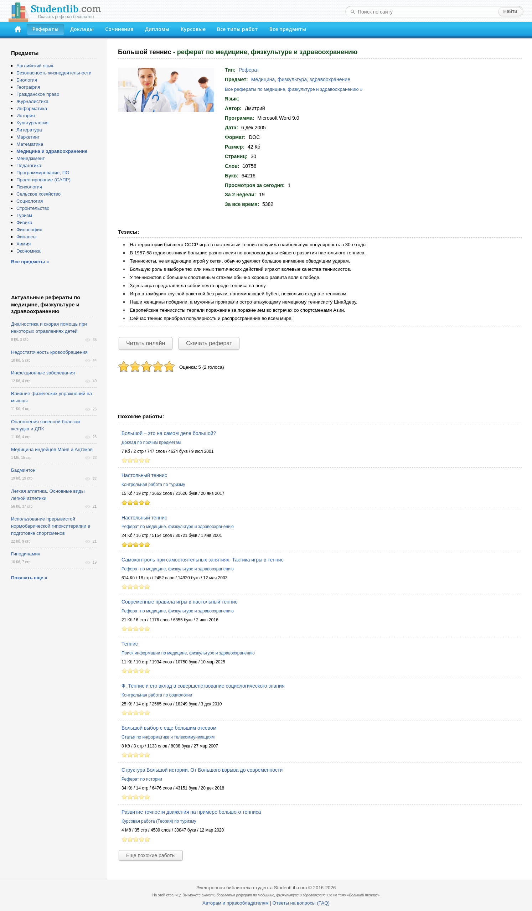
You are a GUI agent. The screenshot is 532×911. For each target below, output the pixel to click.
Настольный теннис (144, 475)
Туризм (24, 215)
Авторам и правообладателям (235, 903)
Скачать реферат (209, 343)
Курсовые (193, 29)
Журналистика (32, 101)
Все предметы (287, 29)
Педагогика (28, 165)
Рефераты (45, 29)
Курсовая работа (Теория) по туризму (159, 821)
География (28, 87)
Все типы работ (237, 29)
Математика (29, 144)
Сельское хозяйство (38, 194)
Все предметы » (30, 261)
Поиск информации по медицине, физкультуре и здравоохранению (188, 653)
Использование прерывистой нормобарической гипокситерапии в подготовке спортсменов (50, 526)
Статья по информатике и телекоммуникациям (168, 737)
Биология (26, 80)
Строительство (33, 208)
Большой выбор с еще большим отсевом (169, 728)
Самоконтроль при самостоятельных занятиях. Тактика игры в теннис (203, 560)
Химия (23, 244)
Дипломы (157, 29)
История (25, 115)
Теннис (130, 644)
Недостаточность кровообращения (49, 352)
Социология (29, 201)
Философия (29, 229)
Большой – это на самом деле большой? (169, 433)
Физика (24, 222)
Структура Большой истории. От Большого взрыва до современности (202, 770)
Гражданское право (37, 94)
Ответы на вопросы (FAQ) (301, 903)
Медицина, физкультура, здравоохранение (300, 79)
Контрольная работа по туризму (153, 484)
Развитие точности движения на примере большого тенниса (191, 812)
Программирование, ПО (42, 172)
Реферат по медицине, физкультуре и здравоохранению (178, 526)
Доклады (82, 29)
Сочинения (119, 29)
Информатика (31, 108)
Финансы (26, 236)
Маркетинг (28, 137)
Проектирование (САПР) (43, 179)
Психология (29, 187)
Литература (29, 130)
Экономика (28, 251)
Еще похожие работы (150, 855)
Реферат (249, 70)
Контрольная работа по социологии (157, 695)
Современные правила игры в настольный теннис (179, 602)
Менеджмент (30, 158)
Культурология (32, 122)
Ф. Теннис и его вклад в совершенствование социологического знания (203, 686)
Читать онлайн (145, 343)
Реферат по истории (142, 779)
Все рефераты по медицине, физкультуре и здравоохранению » (293, 89)
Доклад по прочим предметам (151, 442)
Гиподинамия (25, 554)
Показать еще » (29, 577)
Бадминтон (23, 470)
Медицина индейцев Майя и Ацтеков (52, 449)
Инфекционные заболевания (43, 373)
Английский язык (34, 65)
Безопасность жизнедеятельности (54, 73)
